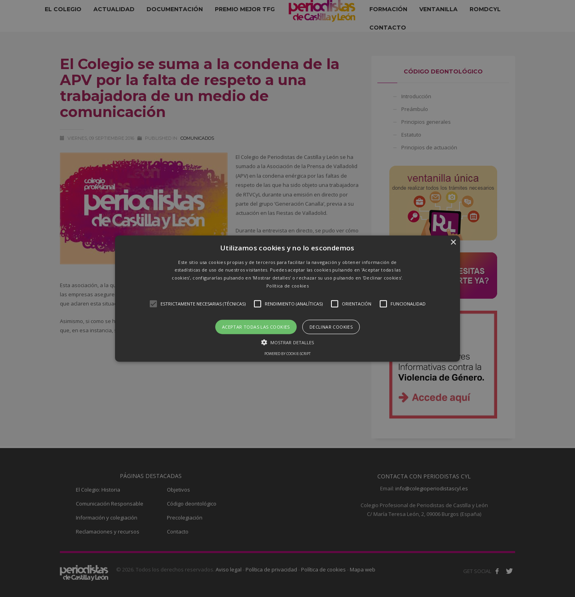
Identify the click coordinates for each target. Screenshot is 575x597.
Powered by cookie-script (287, 353)
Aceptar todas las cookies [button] (256, 326)
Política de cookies (287, 286)
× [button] (453, 242)
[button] (287, 298)
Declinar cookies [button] (331, 326)
